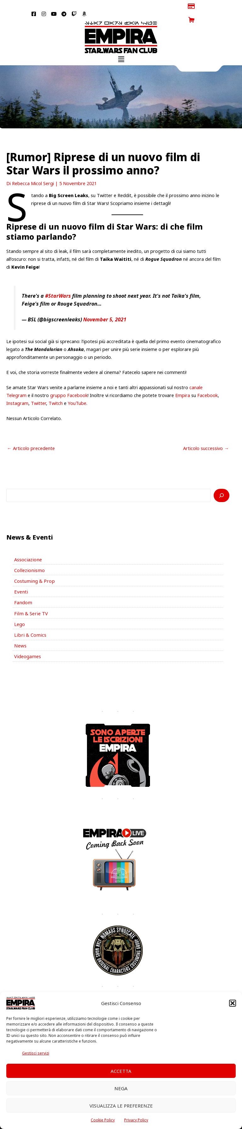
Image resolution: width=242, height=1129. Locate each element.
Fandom (23, 588)
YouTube (77, 389)
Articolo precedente (31, 434)
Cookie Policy (103, 1120)
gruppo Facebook (69, 381)
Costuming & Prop (33, 567)
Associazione (27, 545)
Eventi (20, 578)
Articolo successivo (206, 434)
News (20, 631)
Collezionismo (28, 556)
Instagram (17, 389)
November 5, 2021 (104, 305)
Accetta (121, 1071)
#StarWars (58, 282)
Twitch (56, 389)
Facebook (207, 381)
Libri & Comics (29, 620)
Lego (19, 609)
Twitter (38, 389)
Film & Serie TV (30, 599)
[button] (232, 1003)
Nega (121, 1088)
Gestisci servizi (35, 1053)
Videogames (27, 642)
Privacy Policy (136, 1120)
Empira (182, 381)
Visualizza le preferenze (121, 1106)
